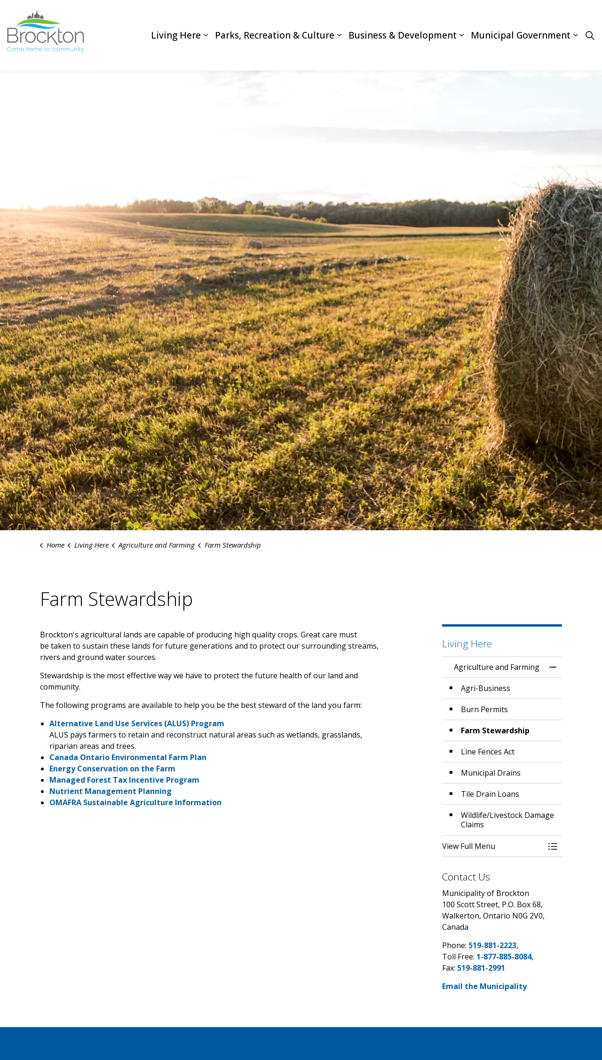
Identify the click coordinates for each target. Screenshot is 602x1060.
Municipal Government (520, 35)
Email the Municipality (484, 986)
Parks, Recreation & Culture (274, 35)
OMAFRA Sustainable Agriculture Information (135, 802)
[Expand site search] (590, 35)
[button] (492, 846)
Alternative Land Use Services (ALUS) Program (137, 723)
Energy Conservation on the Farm (112, 768)
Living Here (176, 35)
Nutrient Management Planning (110, 791)
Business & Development (403, 35)
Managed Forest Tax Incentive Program (124, 780)
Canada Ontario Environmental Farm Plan (127, 757)
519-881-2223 (492, 945)
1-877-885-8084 (503, 956)
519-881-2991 (481, 968)
